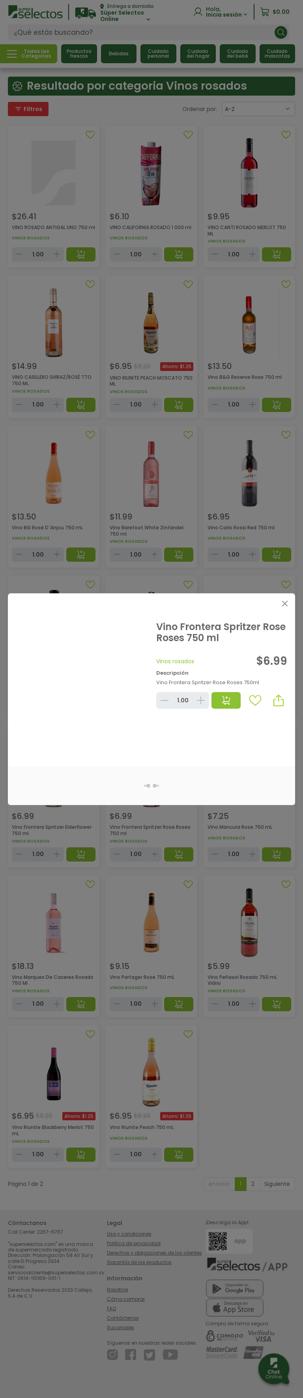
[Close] (285, 604)
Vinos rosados (175, 661)
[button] (278, 700)
